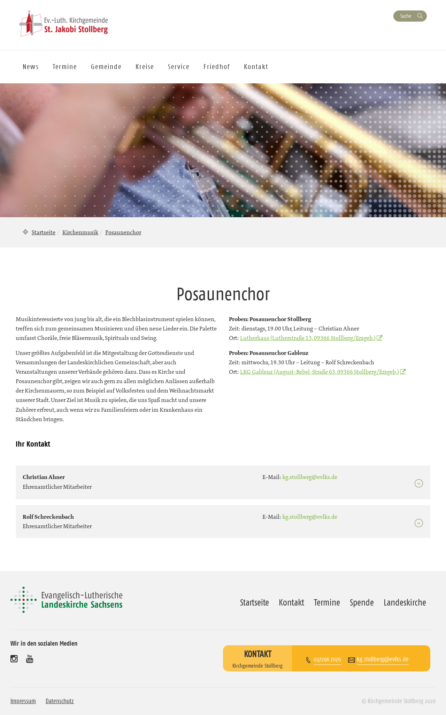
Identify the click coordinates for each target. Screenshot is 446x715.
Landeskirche (405, 602)
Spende (362, 602)
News (31, 66)
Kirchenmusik (80, 232)
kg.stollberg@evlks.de (383, 659)
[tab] (223, 478)
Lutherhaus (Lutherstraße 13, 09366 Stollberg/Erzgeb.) (308, 338)
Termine (65, 66)
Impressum (23, 701)
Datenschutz (60, 701)
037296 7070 (327, 659)
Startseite (43, 232)
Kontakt (256, 66)
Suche (405, 16)
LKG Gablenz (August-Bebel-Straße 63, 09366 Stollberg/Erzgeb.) (319, 371)
